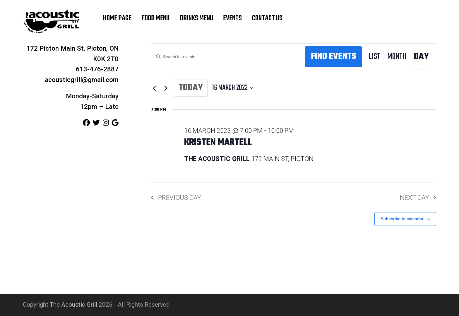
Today (191, 88)
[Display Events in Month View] (397, 57)
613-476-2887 (97, 69)
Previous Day (176, 197)
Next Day (418, 197)
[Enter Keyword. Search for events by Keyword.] (228, 57)
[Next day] (165, 88)
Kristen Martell (218, 142)
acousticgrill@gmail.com (82, 79)
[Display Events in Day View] (421, 57)
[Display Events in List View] (374, 57)
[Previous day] (154, 88)
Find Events (333, 56)
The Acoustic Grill (73, 304)
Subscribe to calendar (402, 219)
